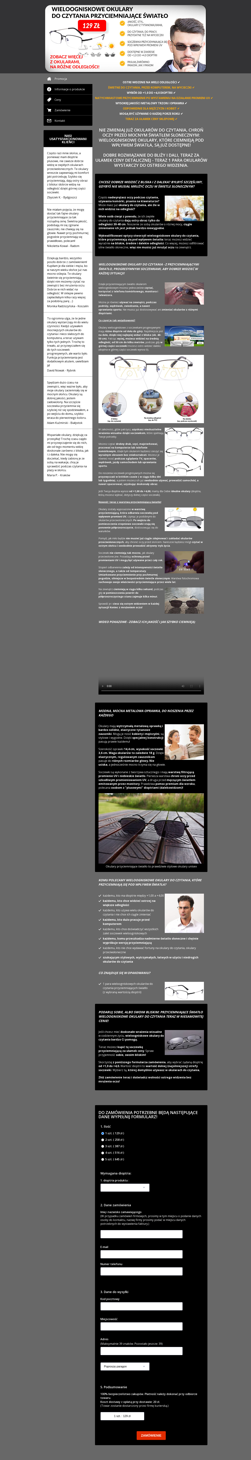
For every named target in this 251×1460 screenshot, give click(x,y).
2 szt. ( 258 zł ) (112, 1140)
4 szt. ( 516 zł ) (112, 1153)
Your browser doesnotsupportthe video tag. (151, 663)
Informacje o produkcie (70, 89)
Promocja (61, 79)
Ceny (58, 100)
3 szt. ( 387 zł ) (112, 1146)
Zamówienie (62, 110)
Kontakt (60, 121)
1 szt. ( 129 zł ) (112, 1133)
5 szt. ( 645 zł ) (112, 1159)
